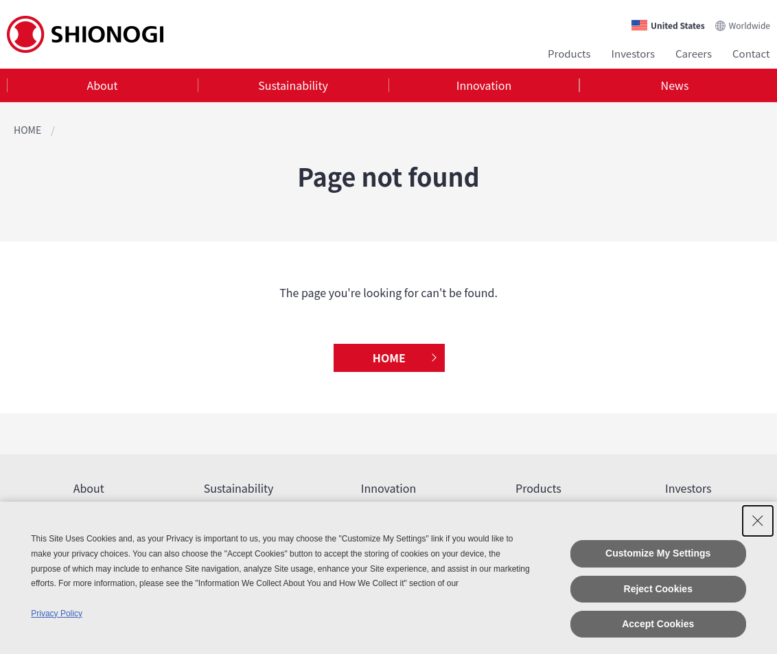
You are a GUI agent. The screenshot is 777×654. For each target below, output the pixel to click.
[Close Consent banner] (758, 521)
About (101, 85)
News (675, 85)
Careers (693, 53)
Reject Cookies (658, 588)
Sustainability (293, 85)
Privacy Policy (56, 613)
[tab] (102, 85)
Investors (633, 53)
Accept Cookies (658, 623)
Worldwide (749, 25)
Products (569, 53)
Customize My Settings (657, 553)
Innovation (483, 85)
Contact (751, 53)
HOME (27, 130)
